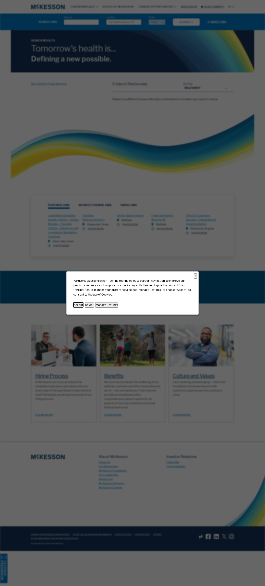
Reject (89, 305)
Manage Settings (107, 305)
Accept (78, 305)
